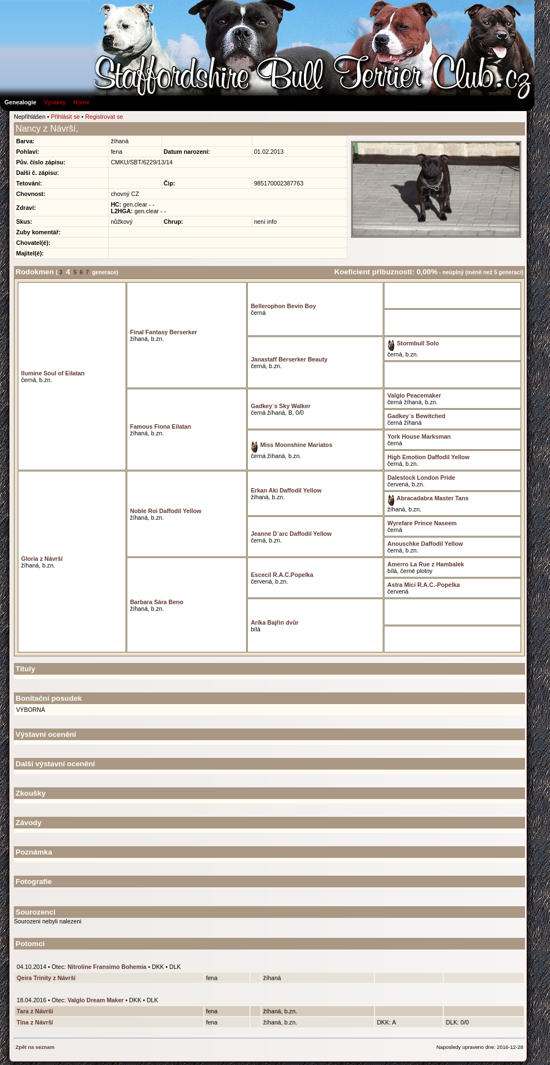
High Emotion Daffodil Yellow (428, 457)
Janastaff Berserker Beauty (289, 359)
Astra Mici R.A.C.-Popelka (423, 584)
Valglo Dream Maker (95, 1000)
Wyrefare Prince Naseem (422, 523)
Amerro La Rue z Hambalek (425, 564)
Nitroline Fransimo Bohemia (106, 966)
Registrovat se (104, 116)
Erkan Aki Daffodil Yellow (286, 490)
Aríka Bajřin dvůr (274, 622)
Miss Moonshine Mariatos (291, 444)
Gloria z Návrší (42, 558)
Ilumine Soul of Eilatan (52, 373)
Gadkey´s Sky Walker (280, 406)
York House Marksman (419, 436)
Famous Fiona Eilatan (160, 426)
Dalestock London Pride (421, 477)
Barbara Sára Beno (156, 602)
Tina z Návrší (35, 1022)
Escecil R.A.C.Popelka (282, 574)
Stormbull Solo (413, 343)
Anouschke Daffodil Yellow (425, 543)
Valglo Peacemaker (414, 395)
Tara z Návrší (35, 1011)
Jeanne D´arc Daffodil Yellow (291, 533)
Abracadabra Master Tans (427, 498)
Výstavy (54, 102)
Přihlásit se (65, 116)
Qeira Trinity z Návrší (46, 977)
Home (81, 102)
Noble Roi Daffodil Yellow (165, 511)
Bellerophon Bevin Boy (283, 306)
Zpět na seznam (35, 1047)
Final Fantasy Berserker (163, 332)
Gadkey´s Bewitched (416, 416)
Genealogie (20, 102)
